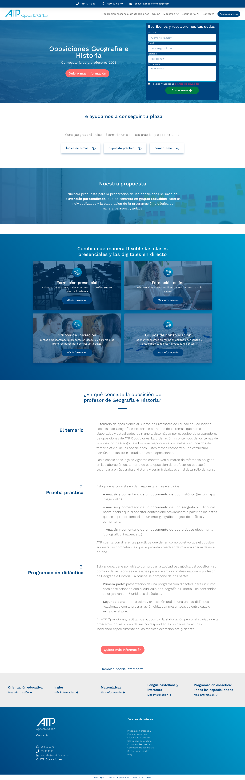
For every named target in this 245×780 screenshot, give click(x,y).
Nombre (152, 32)
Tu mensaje (154, 64)
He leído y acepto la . (175, 83)
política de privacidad (187, 83)
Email (151, 43)
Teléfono (152, 54)
